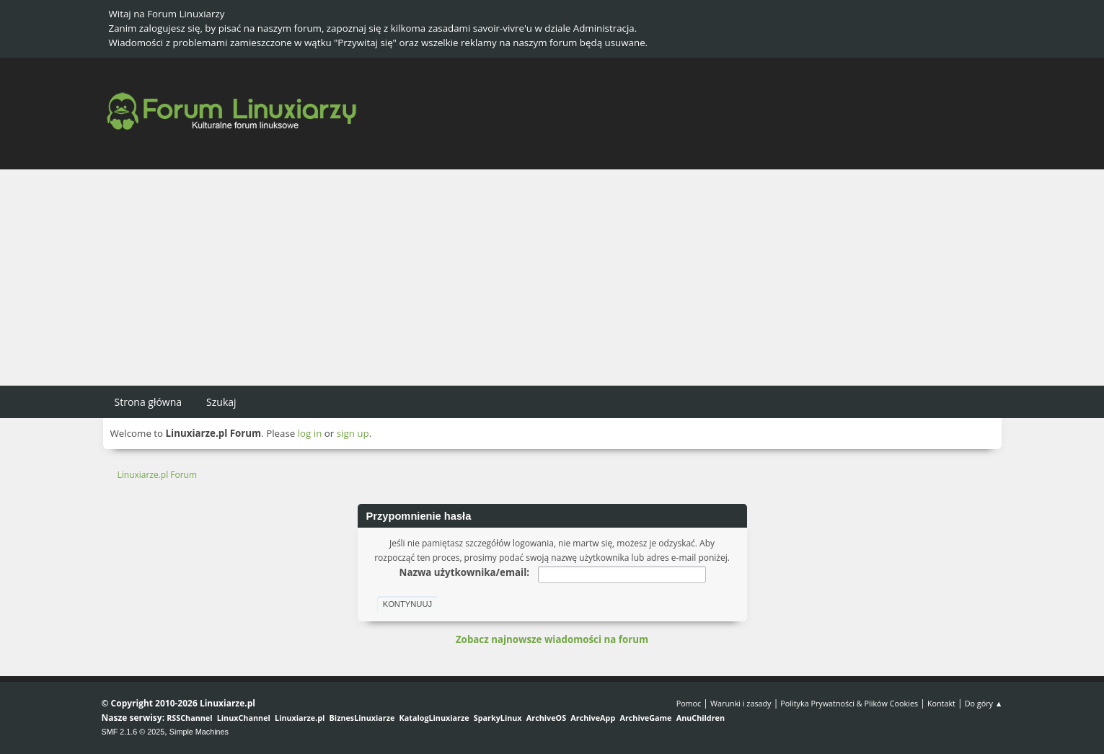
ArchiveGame (645, 717)
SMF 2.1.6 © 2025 (133, 731)
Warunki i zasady (740, 703)
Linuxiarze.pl (299, 717)
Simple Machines (199, 731)
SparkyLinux (498, 717)
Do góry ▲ (984, 703)
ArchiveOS (546, 717)
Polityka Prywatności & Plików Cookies (849, 703)
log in (310, 433)
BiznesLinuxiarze (362, 717)
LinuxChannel (243, 717)
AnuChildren (700, 717)
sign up (353, 433)
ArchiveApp (592, 717)
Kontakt (941, 703)
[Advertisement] (552, 277)
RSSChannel (189, 717)
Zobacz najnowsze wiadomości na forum (552, 639)
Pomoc (689, 703)
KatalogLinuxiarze (434, 717)
